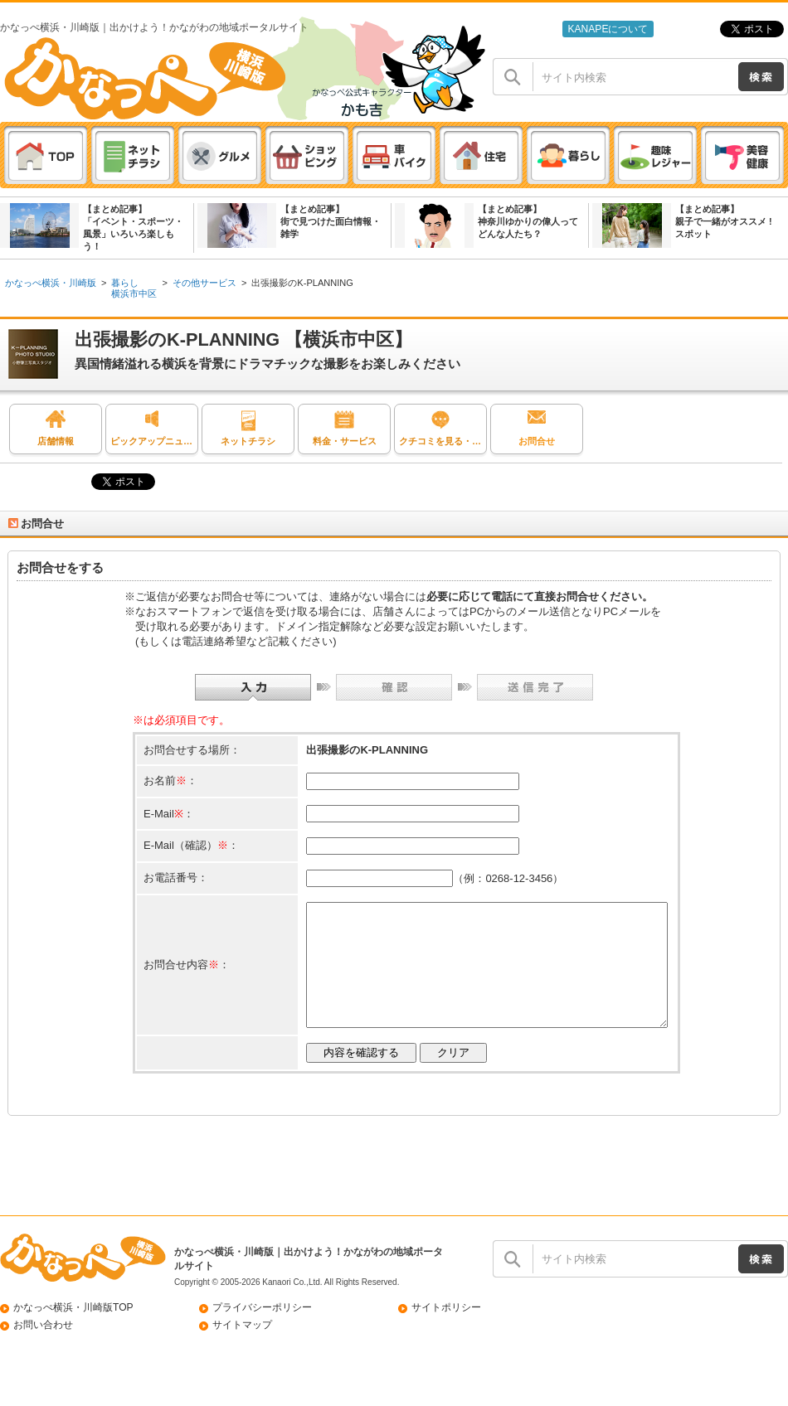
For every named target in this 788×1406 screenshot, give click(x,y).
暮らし (125, 283)
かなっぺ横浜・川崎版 (50, 283)
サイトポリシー (446, 1332)
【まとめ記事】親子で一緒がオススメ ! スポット (723, 221)
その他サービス (204, 283)
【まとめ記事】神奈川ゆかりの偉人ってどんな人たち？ (528, 221)
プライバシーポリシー (262, 1332)
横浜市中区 (134, 293)
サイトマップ (242, 1349)
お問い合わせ (43, 1349)
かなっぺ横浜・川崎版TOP (73, 1332)
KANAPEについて (607, 29)
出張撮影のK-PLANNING (302, 283)
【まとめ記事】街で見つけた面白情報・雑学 (330, 221)
